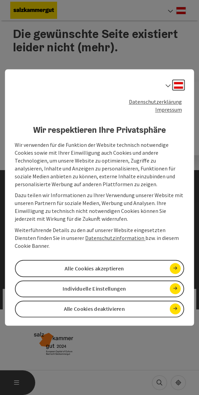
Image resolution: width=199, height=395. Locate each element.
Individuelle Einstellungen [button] (94, 288)
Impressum (168, 109)
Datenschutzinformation (115, 237)
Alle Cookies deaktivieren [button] (94, 308)
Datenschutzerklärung (155, 101)
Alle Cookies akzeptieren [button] (94, 268)
